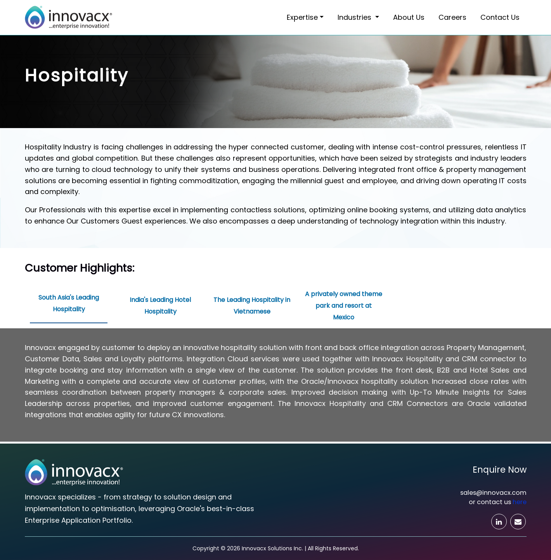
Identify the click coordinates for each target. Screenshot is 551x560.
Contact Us (500, 17)
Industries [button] (355, 17)
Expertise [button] (302, 17)
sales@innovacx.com (493, 492)
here (520, 502)
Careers (452, 17)
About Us (409, 17)
